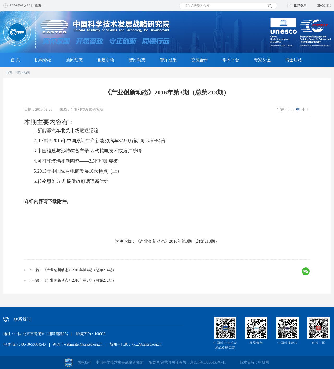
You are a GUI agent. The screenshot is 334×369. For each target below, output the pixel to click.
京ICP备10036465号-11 (208, 362)
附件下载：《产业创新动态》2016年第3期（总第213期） (167, 241)
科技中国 (318, 343)
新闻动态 (74, 60)
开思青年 (256, 343)
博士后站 (293, 60)
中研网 (263, 362)
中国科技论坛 (287, 343)
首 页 (15, 60)
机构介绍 (43, 60)
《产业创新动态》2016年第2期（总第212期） (79, 280)
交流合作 (199, 60)
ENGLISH (324, 5)
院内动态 (23, 72)
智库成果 (168, 60)
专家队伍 (262, 60)
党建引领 (105, 60)
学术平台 (231, 60)
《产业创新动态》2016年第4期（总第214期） (79, 270)
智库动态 (137, 60)
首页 (9, 72)
